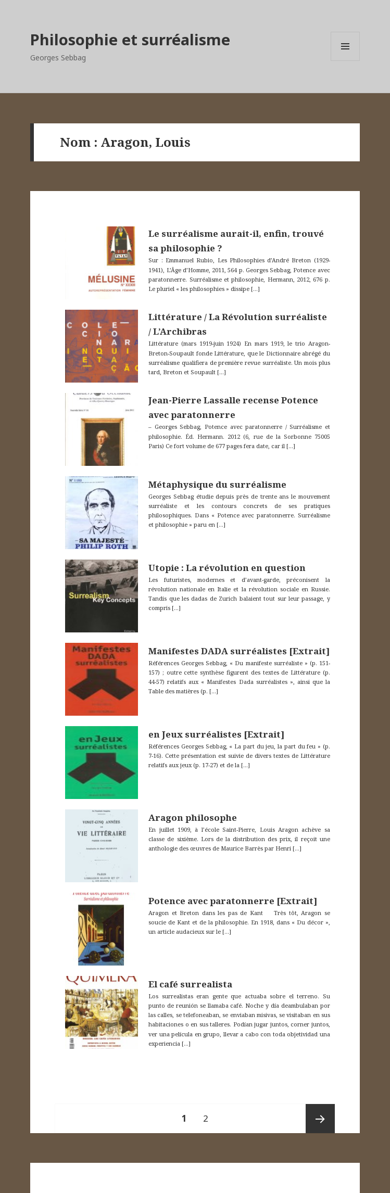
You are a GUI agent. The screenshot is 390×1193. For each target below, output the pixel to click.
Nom (75, 141)
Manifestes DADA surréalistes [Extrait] (239, 651)
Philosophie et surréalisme (130, 39)
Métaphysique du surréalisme (217, 484)
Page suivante (320, 1118)
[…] (254, 289)
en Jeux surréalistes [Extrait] (216, 734)
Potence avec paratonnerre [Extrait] (232, 901)
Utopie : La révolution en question (227, 568)
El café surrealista (190, 984)
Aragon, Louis (145, 141)
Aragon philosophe (192, 817)
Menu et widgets (345, 60)
